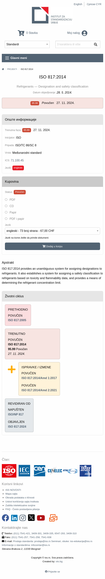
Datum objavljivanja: (44, 92)
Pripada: (9, 145)
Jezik (8, 224)
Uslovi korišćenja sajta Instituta (22, 501)
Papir (10, 212)
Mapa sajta (11, 493)
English (78, 4)
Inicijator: (10, 137)
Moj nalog (77, 32)
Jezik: (8, 167)
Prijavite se (54, 571)
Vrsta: (8, 152)
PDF (10, 199)
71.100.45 (17, 160)
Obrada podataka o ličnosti (19, 497)
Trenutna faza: (13, 130)
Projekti (12, 69)
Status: (9, 192)
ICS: (7, 160)
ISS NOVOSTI (13, 490)
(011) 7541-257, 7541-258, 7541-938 (31, 537)
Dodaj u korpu (52, 246)
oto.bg (59, 561)
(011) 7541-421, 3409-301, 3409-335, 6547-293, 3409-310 (45, 533)
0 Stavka (28, 32)
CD (9, 206)
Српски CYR (94, 4)
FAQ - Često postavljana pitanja (22, 509)
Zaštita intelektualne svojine (20, 505)
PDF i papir (14, 218)
